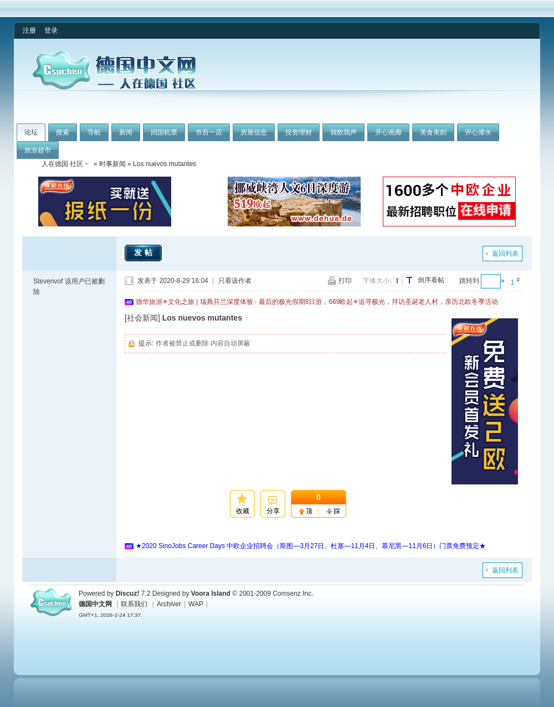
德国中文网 (95, 604)
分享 (273, 511)
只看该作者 (235, 281)
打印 (345, 281)
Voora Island (210, 593)
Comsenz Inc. (293, 593)
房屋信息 (253, 132)
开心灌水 (478, 132)
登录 (51, 30)
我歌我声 (343, 132)
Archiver (169, 604)
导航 (94, 132)
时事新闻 (112, 164)
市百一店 (209, 132)
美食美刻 (433, 132)
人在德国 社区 (62, 164)
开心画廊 (388, 132)
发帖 (144, 252)
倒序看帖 (431, 280)
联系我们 (134, 604)
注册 (29, 30)
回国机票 (164, 132)
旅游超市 (37, 150)
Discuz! (128, 593)
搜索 (62, 132)
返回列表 (505, 253)
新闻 (125, 132)
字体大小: (377, 281)
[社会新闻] (142, 317)
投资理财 (298, 132)
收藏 (242, 511)
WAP (195, 604)
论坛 (31, 132)
